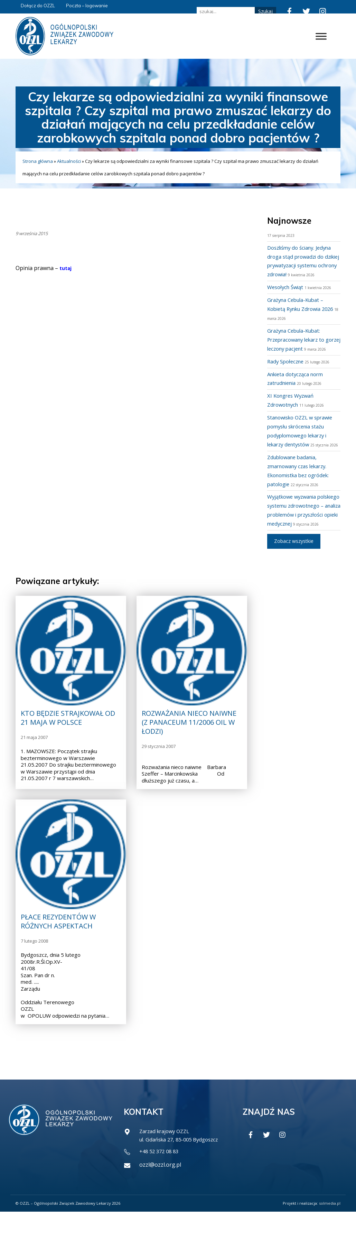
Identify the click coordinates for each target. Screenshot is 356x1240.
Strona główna (37, 161)
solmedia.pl (329, 1231)
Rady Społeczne (287, 370)
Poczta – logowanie (87, 5)
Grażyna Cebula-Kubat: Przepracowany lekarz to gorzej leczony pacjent (299, 339)
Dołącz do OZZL (38, 5)
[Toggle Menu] (321, 36)
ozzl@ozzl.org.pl (160, 1193)
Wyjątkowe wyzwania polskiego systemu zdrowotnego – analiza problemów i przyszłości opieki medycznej (298, 532)
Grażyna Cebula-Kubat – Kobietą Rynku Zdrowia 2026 (298, 309)
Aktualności (69, 161)
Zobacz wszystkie (293, 568)
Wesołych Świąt (287, 287)
